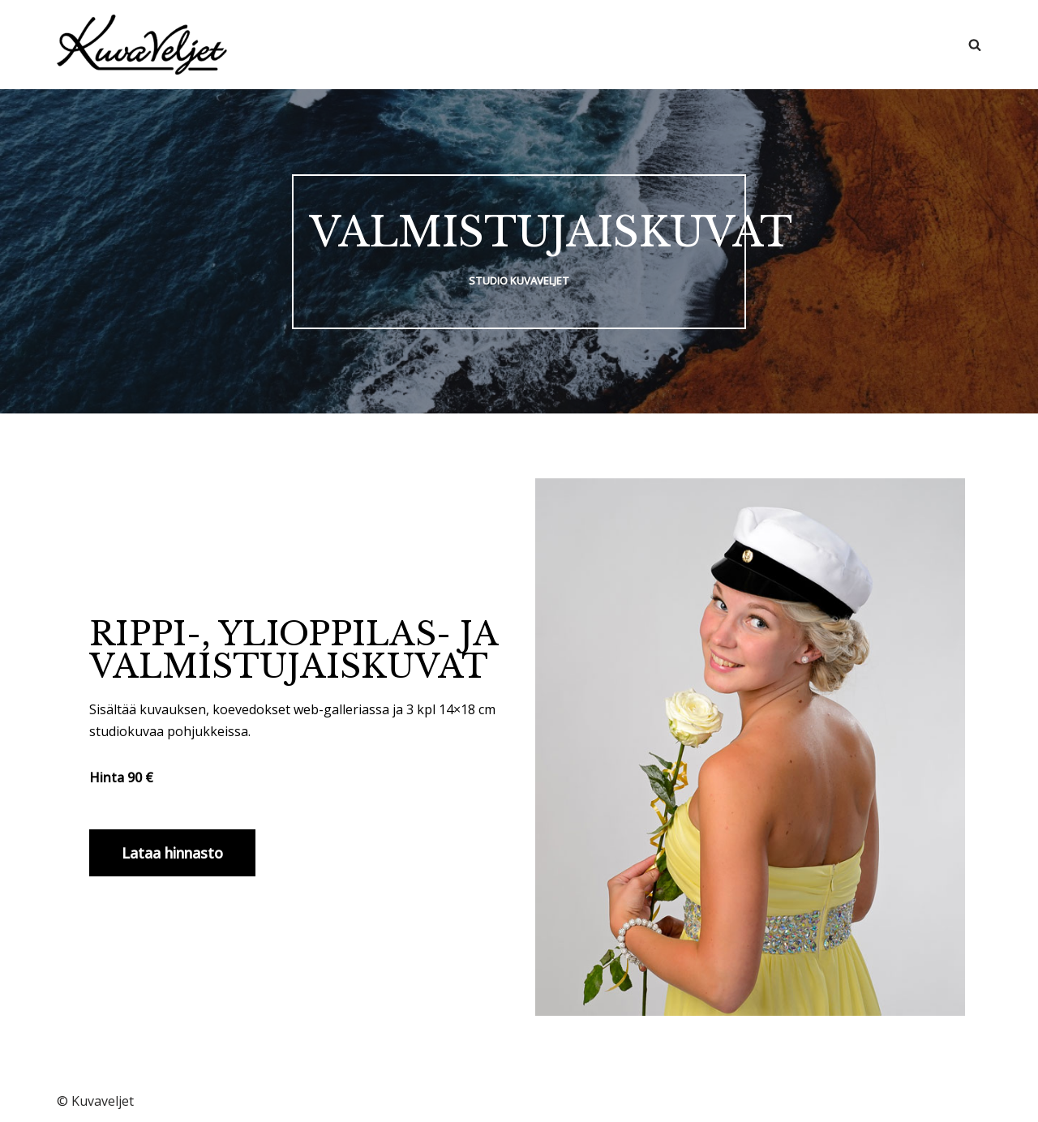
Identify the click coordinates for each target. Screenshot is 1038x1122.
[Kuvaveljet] (142, 45)
